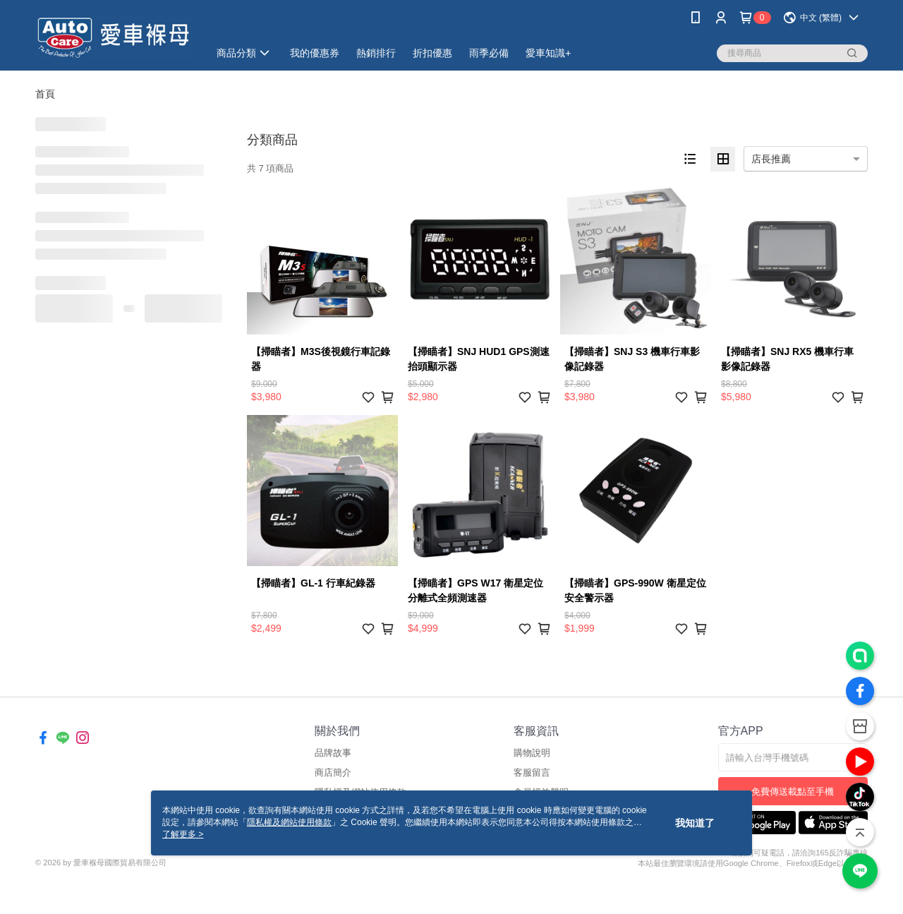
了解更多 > (182, 834)
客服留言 (532, 772)
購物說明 (532, 752)
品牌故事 (333, 752)
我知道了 (695, 823)
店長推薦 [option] (771, 158)
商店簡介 (333, 772)
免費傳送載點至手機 (792, 791)
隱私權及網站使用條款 (289, 822)
